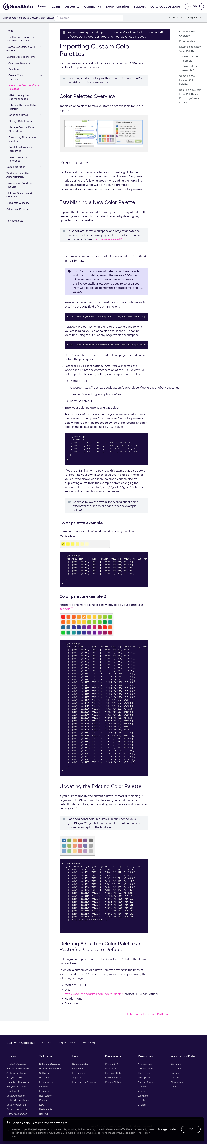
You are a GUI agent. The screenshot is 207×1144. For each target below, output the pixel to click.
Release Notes (14, 220)
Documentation (117, 6)
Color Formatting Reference (18, 158)
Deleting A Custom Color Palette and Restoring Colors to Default (190, 96)
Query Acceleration (16, 1113)
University (72, 6)
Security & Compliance (18, 1082)
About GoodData (183, 1056)
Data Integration (15, 166)
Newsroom (177, 1082)
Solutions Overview (49, 1064)
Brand (174, 1086)
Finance (43, 1086)
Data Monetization (16, 1109)
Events (141, 1100)
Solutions (45, 1056)
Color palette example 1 (190, 58)
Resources (145, 1056)
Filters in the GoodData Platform (22, 106)
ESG (41, 1104)
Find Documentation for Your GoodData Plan (20, 38)
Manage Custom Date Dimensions (21, 129)
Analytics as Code (16, 1086)
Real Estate (45, 1095)
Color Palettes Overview (187, 33)
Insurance (44, 1091)
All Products (9, 17)
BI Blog (142, 1104)
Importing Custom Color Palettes (23, 87)
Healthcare (45, 1077)
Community (92, 6)
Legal (109, 1134)
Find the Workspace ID (107, 239)
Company (176, 1064)
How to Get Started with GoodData (20, 48)
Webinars (143, 1095)
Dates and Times (18, 114)
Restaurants (45, 1109)
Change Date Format (20, 121)
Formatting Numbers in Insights (22, 139)
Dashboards (15, 69)
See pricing (89, 1042)
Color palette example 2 (190, 68)
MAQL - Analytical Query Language (18, 97)
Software (44, 1073)
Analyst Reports (146, 1082)
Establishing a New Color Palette (190, 48)
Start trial (47, 1042)
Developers (113, 1056)
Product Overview (16, 1064)
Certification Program (84, 1082)
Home (9, 30)
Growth (175, 17)
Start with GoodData (20, 1042)
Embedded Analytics (17, 1100)
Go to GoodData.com (166, 6)
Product (12, 1056)
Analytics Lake (14, 1077)
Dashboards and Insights (21, 56)
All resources (145, 1064)
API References (113, 1077)
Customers (177, 1068)
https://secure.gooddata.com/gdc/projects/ (94, 993)
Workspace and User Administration (18, 175)
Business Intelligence (17, 1068)
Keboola (66, 609)
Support (140, 6)
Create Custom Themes (17, 77)
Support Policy (125, 1134)
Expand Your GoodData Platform (19, 185)
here (133, 32)
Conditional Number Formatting (20, 149)
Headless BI (12, 1091)
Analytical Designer (19, 62)
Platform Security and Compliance (19, 194)
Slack (194, 6)
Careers (175, 1077)
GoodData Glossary (17, 202)
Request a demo (67, 1042)
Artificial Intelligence (17, 1073)
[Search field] (88, 18)
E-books (142, 1086)
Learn (56, 6)
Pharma (43, 1100)
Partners (175, 1073)
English (194, 17)
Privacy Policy (93, 1134)
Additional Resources (18, 209)
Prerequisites (187, 41)
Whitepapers (145, 1077)
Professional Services (50, 1068)
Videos (141, 1091)
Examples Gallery (114, 1073)
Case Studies (145, 1073)
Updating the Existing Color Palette (187, 80)
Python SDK (111, 1064)
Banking (43, 1113)
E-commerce (46, 1082)
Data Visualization (16, 1104)
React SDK (111, 1068)
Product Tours (145, 1068)
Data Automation (15, 1095)
